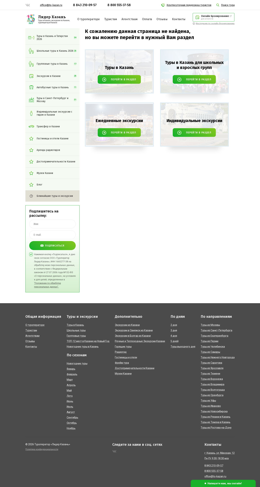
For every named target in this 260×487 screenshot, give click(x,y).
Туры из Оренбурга (212, 395)
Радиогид (121, 352)
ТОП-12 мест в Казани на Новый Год (88, 341)
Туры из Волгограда (213, 389)
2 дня (174, 325)
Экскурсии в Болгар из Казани (133, 335)
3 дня (174, 330)
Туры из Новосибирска (214, 411)
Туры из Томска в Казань (215, 422)
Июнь (70, 401)
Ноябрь (71, 428)
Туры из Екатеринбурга (214, 335)
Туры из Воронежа (212, 379)
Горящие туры (123, 346)
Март (70, 379)
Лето (70, 395)
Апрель (71, 385)
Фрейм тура (122, 362)
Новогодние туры (77, 363)
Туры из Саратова (211, 362)
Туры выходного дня (183, 346)
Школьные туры (76, 330)
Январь (71, 368)
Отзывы (162, 19)
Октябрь (72, 422)
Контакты (178, 19)
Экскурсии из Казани (127, 325)
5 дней (175, 341)
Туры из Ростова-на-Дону (216, 427)
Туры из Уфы (208, 400)
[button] (223, 483)
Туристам (110, 19)
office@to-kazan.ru (51, 5)
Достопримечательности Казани (134, 368)
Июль (70, 406)
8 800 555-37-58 (119, 5)
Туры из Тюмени (210, 373)
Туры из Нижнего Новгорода (218, 357)
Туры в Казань (75, 325)
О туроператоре (88, 19)
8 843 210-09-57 (85, 5)
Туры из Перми (209, 341)
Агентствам (130, 19)
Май (69, 390)
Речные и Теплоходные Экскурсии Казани (140, 341)
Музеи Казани (123, 373)
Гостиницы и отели (126, 357)
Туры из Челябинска (213, 346)
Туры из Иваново (211, 406)
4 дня (174, 335)
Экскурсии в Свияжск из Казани (134, 330)
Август (71, 412)
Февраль (72, 374)
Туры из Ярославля (212, 368)
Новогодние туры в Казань (83, 346)
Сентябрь (72, 417)
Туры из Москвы (210, 325)
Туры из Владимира (212, 384)
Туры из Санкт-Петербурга (216, 330)
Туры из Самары (210, 352)
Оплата (147, 19)
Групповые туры (76, 335)
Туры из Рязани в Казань (215, 416)
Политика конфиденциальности (41, 449)
